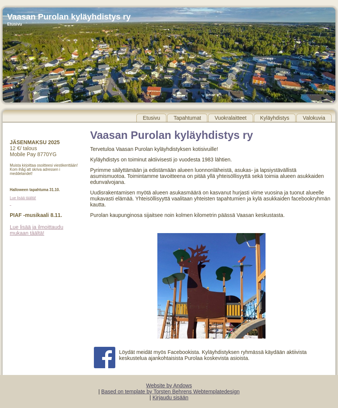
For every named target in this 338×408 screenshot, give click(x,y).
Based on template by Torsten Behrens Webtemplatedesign (170, 391)
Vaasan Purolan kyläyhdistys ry (69, 16)
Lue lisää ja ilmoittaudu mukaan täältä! (36, 230)
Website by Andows (169, 385)
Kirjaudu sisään (170, 397)
